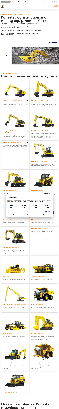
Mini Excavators (8, 220)
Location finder (48, 6)
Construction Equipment (5, 1)
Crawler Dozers (7, 277)
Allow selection (29, 214)
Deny (14, 214)
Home (2, 12)
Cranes (13, 1)
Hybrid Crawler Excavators (40, 100)
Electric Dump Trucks (38, 363)
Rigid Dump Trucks (37, 304)
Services (28, 6)
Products (7, 6)
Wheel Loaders (36, 220)
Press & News (27, 1)
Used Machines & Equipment (20, 6)
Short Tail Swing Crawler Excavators (42, 131)
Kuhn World (18, 1)
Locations (32, 1)
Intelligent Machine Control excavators (11, 131)
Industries (12, 6)
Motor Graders (7, 334)
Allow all (44, 214)
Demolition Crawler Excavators (12, 142)
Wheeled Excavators (9, 190)
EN (49, 1)
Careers (23, 1)
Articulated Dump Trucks (39, 277)
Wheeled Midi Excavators (11, 247)
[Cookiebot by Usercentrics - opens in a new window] (45, 193)
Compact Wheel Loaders (39, 228)
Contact (56, 6)
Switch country (55, 1)
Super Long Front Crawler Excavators (14, 304)
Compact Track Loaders (10, 392)
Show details (47, 211)
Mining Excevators (37, 334)
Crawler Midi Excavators (39, 161)
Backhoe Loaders (8, 363)
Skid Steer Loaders (37, 190)
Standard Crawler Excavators (12, 100)
